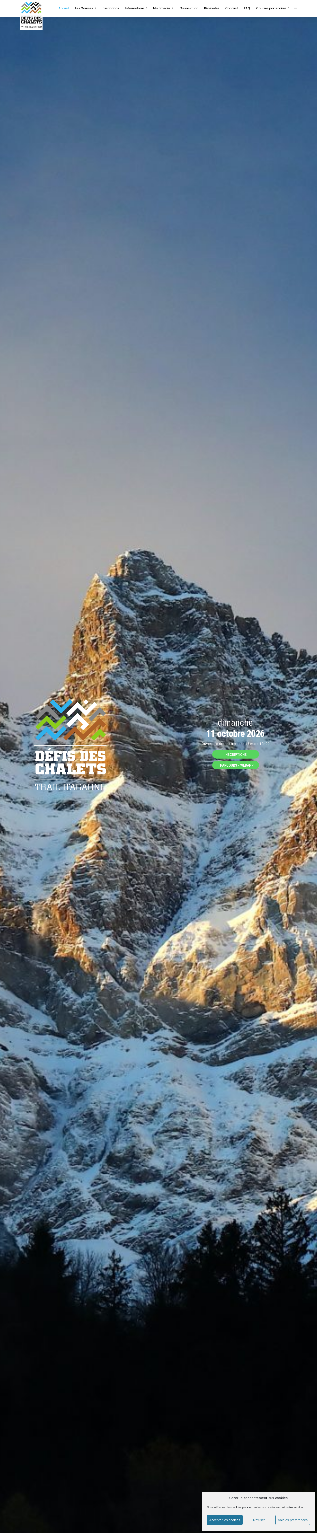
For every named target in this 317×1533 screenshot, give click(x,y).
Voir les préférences (293, 1520)
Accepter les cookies (224, 1520)
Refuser (259, 1520)
